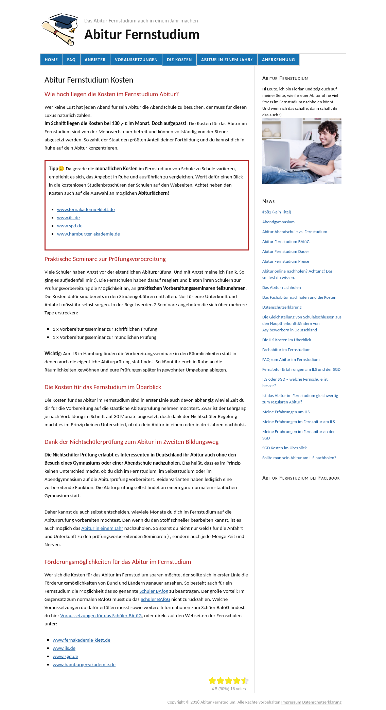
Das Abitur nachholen (281, 287)
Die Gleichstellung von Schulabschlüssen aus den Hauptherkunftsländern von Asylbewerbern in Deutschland (301, 323)
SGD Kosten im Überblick (284, 447)
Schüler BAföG (155, 599)
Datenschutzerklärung (282, 307)
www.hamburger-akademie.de (88, 234)
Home (51, 59)
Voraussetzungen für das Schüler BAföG (101, 615)
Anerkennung (278, 59)
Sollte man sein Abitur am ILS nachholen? (299, 457)
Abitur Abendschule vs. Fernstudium (294, 231)
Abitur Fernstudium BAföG (286, 241)
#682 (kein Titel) (276, 211)
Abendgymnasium (278, 221)
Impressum (291, 702)
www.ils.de (68, 217)
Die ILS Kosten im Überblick (286, 339)
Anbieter (95, 59)
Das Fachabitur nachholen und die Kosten (299, 297)
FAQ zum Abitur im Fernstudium (291, 359)
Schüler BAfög (153, 591)
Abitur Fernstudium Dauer (285, 251)
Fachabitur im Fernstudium (286, 349)
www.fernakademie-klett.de (86, 209)
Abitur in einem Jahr (102, 528)
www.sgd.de (70, 226)
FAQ (71, 59)
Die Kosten (179, 59)
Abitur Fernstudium (142, 34)
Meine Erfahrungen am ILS (286, 411)
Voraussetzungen (136, 59)
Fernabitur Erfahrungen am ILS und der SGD (301, 369)
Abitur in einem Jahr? (227, 59)
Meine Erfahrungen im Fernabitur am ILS (298, 421)
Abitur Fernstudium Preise (285, 261)
